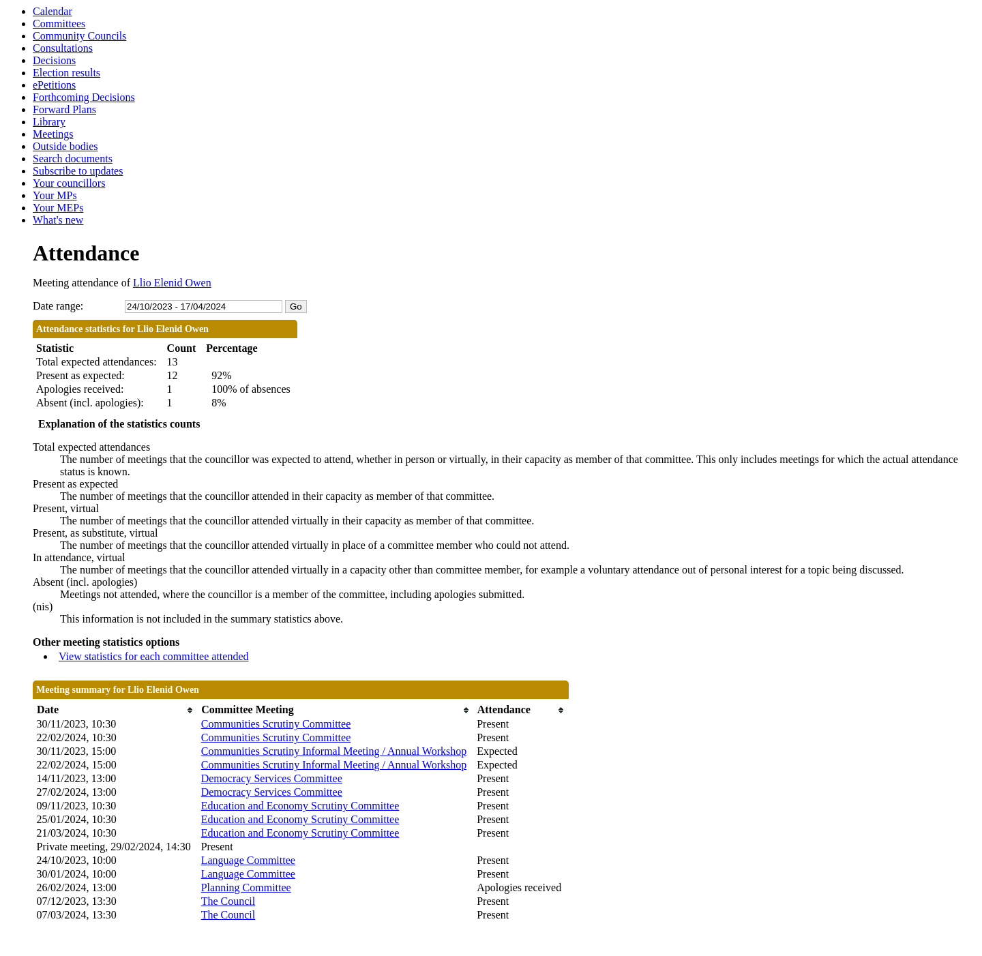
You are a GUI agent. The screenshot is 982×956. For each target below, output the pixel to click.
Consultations (63, 48)
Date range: (58, 306)
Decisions (54, 60)
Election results (66, 72)
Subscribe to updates (78, 171)
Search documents (73, 158)
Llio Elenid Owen (172, 282)
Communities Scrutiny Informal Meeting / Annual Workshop (334, 751)
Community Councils (79, 36)
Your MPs (55, 195)
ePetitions (54, 85)
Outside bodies (65, 146)
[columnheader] (115, 710)
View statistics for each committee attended (154, 656)
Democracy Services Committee (271, 778)
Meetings (53, 134)
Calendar (52, 11)
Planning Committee (246, 887)
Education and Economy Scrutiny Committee (300, 805)
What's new (58, 220)
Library (49, 122)
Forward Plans (64, 109)
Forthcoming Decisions (84, 97)
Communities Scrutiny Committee (276, 724)
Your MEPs (58, 207)
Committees (59, 23)
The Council (228, 901)
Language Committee (248, 860)
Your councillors (69, 183)
